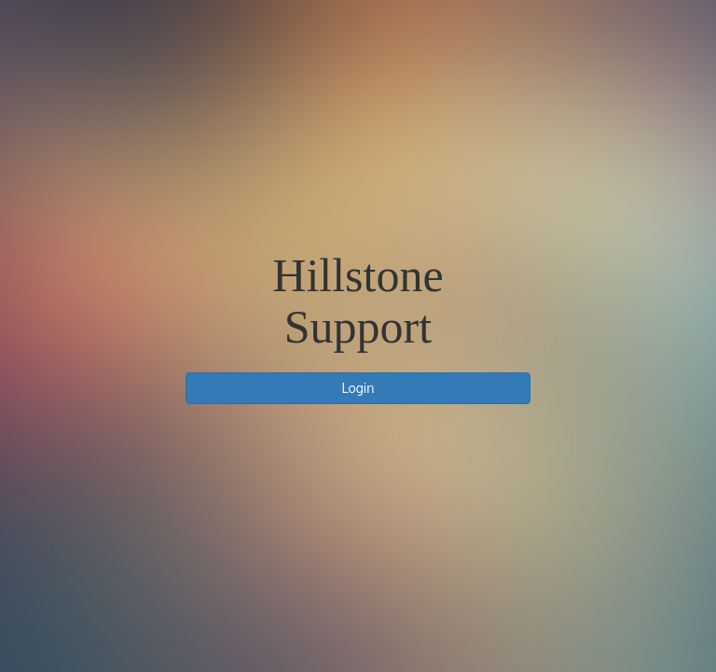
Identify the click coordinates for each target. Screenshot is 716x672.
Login (358, 388)
